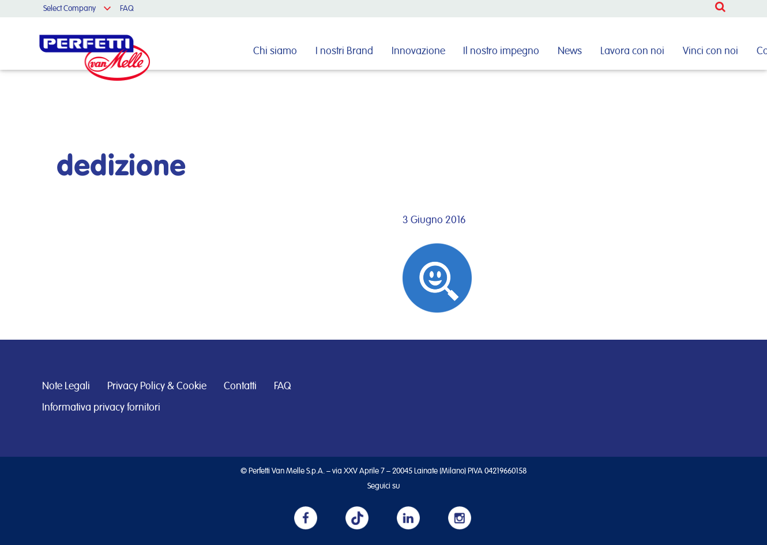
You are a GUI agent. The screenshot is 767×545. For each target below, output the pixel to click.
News (570, 51)
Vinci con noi (710, 51)
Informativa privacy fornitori (101, 408)
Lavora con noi (632, 51)
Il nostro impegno (501, 51)
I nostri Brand (344, 51)
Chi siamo (275, 51)
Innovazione (418, 51)
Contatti (240, 386)
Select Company (69, 9)
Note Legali (66, 386)
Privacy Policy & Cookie (156, 386)
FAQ (127, 9)
